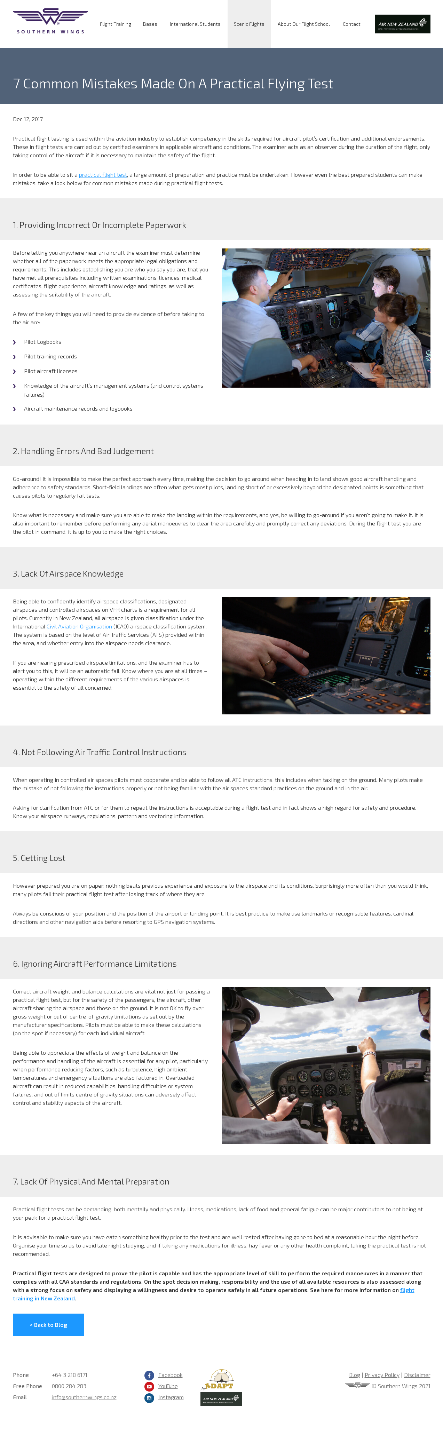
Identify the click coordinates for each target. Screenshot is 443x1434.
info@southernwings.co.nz (84, 1397)
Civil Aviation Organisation (79, 626)
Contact (352, 24)
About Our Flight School (304, 24)
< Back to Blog (48, 1324)
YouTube (168, 1385)
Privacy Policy (382, 1374)
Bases (150, 24)
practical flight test (103, 174)
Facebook (170, 1374)
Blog (354, 1374)
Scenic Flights (249, 24)
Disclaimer (417, 1374)
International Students (195, 24)
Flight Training (115, 24)
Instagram (171, 1397)
